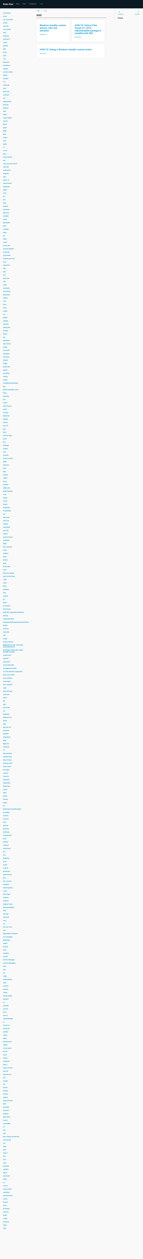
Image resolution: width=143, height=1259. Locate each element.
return (5, 550)
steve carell (7, 766)
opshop (5, 989)
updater (5, 321)
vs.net (5, 150)
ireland (5, 360)
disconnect (7, 344)
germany (6, 829)
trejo (4, 910)
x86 (4, 272)
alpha (5, 1038)
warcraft (6, 167)
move (5, 16)
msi (4, 82)
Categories (32, 4)
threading (6, 1209)
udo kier (6, 914)
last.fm (5, 121)
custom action (8, 72)
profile (5, 23)
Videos (5, 298)
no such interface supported (12, 671)
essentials (6, 527)
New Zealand (7, 547)
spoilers (5, 1169)
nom (4, 920)
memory (6, 629)
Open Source (7, 406)
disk (4, 49)
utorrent (5, 324)
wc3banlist (6, 170)
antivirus (6, 465)
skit (4, 442)
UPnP (5, 698)
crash (5, 583)
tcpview (5, 485)
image (5, 498)
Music (5, 124)
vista (4, 262)
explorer (6, 658)
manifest (6, 95)
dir (4, 196)
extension (6, 209)
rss (4, 314)
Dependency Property (10, 933)
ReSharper (6, 940)
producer (6, 1222)
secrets (5, 1009)
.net (4, 59)
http (4, 471)
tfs (4, 806)
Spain (5, 128)
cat (4, 711)
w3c (4, 1156)
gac (4, 386)
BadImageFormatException (12, 809)
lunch (5, 1055)
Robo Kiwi (8, 4)
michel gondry (8, 888)
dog (4, 969)
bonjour (5, 331)
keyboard (6, 714)
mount (5, 1120)
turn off (5, 426)
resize (5, 501)
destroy (5, 799)
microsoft (6, 350)
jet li (4, 878)
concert (5, 986)
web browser (7, 183)
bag (4, 429)
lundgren (6, 884)
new (4, 141)
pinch (5, 439)
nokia (5, 285)
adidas (5, 1045)
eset (4, 468)
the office (6, 770)
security (5, 530)
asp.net (5, 1071)
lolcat (5, 721)
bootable (6, 1107)
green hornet (7, 874)
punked (5, 842)
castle (5, 403)
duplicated (6, 783)
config (5, 380)
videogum (6, 354)
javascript (6, 1028)
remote (5, 956)
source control (8, 458)
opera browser (8, 537)
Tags (41, 4)
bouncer (6, 819)
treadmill (6, 730)
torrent (5, 422)
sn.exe (5, 1186)
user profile (7, 29)
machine (6, 953)
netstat (5, 475)
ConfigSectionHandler (10, 383)
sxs (4, 98)
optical (5, 1097)
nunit (4, 1205)
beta (4, 177)
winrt (4, 570)
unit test (6, 1212)
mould (5, 1058)
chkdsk (5, 46)
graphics (6, 589)
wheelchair (6, 737)
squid (5, 1173)
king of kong (7, 760)
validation (6, 1192)
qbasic (5, 370)
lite (4, 337)
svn (4, 852)
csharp (5, 376)
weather (6, 734)
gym (4, 704)
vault (4, 688)
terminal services (9, 259)
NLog (5, 393)
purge (5, 802)
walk (4, 983)
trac (4, 855)
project (5, 449)
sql (4, 514)
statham (6, 901)
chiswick (6, 917)
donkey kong (7, 757)
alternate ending (8, 573)
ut (3, 1002)
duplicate (6, 780)
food (4, 88)
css (4, 1143)
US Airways (7, 609)
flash (4, 1146)
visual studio (7, 118)
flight (5, 543)
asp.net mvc (7, 1074)
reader (5, 311)
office (5, 114)
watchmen (6, 1176)
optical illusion (8, 1100)
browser (6, 105)
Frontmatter (7, 511)
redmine (6, 845)
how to (5, 1015)
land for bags (7, 435)
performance (7, 1042)
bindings (6, 445)
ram (4, 635)
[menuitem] (17, 4)
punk (4, 838)
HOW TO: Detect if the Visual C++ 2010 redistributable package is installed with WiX (88, 29)
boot (4, 1104)
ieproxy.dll (6, 662)
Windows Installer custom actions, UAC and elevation (53, 28)
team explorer (7, 684)
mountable (6, 1123)
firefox (5, 625)
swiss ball (6, 707)
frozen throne (7, 157)
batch (5, 190)
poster (5, 1051)
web (4, 111)
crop (4, 494)
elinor (5, 557)
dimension (6, 871)
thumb (5, 504)
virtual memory (8, 642)
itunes (5, 334)
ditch (4, 586)
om (4, 924)
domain (5, 947)
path (4, 226)
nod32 (5, 478)
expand (5, 206)
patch (5, 409)
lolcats (5, 1087)
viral (4, 301)
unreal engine (7, 996)
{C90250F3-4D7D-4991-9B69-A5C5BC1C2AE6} (13, 651)
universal (6, 694)
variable (5, 229)
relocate (6, 26)
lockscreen (6, 566)
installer (6, 78)
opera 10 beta (7, 1068)
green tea (6, 91)
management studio (10, 668)
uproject (6, 999)
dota (4, 154)
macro (5, 137)
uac (4, 160)
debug (5, 75)
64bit (5, 239)
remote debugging (9, 963)
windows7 (6, 265)
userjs (5, 1035)
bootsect (6, 1110)
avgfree (5, 524)
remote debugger (9, 960)
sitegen (5, 69)
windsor (5, 413)
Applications (7, 101)
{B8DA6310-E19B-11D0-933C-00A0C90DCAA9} (13, 646)
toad (4, 1228)
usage (5, 638)
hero (4, 593)
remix (5, 1225)
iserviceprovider (8, 665)
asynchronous (8, 1195)
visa (4, 1159)
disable (5, 419)
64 (4, 236)
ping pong (6, 295)
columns (6, 776)
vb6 (4, 275)
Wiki (24, 4)
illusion (5, 1094)
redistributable (8, 1019)
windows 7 (6, 39)
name (5, 219)
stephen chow (8, 904)
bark (4, 966)
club (4, 822)
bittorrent (6, 416)
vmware (5, 816)
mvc (4, 1078)
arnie (4, 861)
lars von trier (7, 881)
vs (4, 147)
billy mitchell (7, 753)
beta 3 (5, 1064)
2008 (4, 131)
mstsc (5, 242)
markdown (6, 65)
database (6, 858)
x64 (4, 268)
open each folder (8, 675)
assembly (6, 373)
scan (4, 55)
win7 (4, 33)
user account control (10, 164)
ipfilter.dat (6, 488)
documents (7, 13)
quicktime (6, 340)
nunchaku (6, 288)
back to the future (9, 576)
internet (5, 108)
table (4, 793)
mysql (5, 789)
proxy (5, 481)
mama (5, 1153)
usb (4, 1130)
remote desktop (8, 249)
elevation (6, 396)
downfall (6, 1166)
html (4, 1150)
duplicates (6, 786)
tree (4, 930)
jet (4, 599)
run (4, 973)
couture (5, 868)
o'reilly (5, 1218)
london (5, 560)
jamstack (6, 62)
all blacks (6, 357)
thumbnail (6, 507)
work (4, 1163)
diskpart (6, 1114)
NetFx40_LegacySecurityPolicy (13, 612)
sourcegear (7, 681)
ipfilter (5, 317)
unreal (5, 992)
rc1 (4, 1127)
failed (5, 1179)
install (5, 347)
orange (5, 1081)
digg (4, 740)
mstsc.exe (6, 245)
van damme (7, 1140)
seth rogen (6, 894)
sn (4, 1182)
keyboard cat (7, 717)
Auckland (6, 540)
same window (7, 678)
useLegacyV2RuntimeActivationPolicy (16, 622)
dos (4, 200)
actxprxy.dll (7, 655)
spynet (5, 534)
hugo (4, 232)
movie (5, 891)
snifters (5, 553)
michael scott (7, 763)
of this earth (7, 1048)
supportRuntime (8, 619)
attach (5, 943)
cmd (4, 193)
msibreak (6, 85)
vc (4, 1022)
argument (6, 187)
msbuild (5, 1006)
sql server (6, 517)
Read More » (43, 34)
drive (4, 203)
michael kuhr (7, 835)
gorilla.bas (6, 367)
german (5, 825)
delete (5, 796)
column (5, 773)
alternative (6, 327)
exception (6, 812)
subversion (6, 848)
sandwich (6, 1061)
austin (5, 865)
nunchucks (6, 291)
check (5, 42)
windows (6, 36)
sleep (5, 976)
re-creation (6, 606)
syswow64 (6, 255)
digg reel (6, 744)
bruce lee (6, 278)
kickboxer (6, 832)
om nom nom (7, 927)
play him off (7, 727)
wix (4, 399)
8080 (4, 462)
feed (4, 304)
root (4, 452)
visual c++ (6, 1025)
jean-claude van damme (11, 1136)
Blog (17, 4)
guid (4, 134)
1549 (4, 580)
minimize (6, 632)
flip (4, 701)
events (5, 1199)
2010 (4, 1012)
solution (6, 455)
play (4, 724)
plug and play (7, 691)
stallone (5, 897)
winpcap (6, 173)
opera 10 (6, 180)
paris (4, 563)
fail (4, 1084)
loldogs (5, 1091)
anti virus (6, 521)
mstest (5, 1202)
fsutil (4, 52)
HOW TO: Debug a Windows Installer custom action (66, 49)
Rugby (5, 363)
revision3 (6, 747)
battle (5, 1215)
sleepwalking (7, 979)
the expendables (8, 907)
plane (5, 602)
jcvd (4, 1133)
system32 (6, 252)
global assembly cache (11, 390)
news (5, 308)
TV (4, 750)
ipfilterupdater (8, 491)
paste (5, 144)
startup (5, 616)
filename (6, 213)
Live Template (8, 937)
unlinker (5, 1032)
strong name (7, 1189)
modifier (6, 216)
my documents (8, 19)
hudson (5, 596)
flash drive (6, 1117)
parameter (6, 223)
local (4, 950)
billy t (5, 432)
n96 (4, 281)
